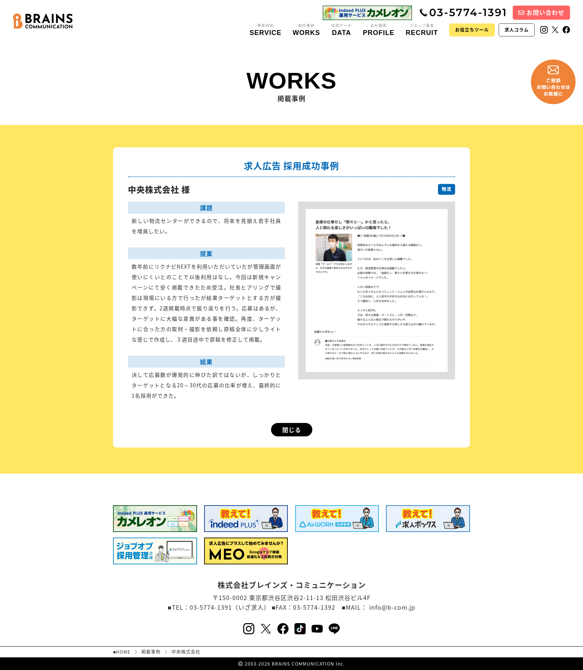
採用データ (341, 30)
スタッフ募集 (422, 30)
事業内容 (265, 30)
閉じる (291, 429)
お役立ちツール (472, 29)
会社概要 (378, 30)
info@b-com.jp (392, 607)
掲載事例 (151, 651)
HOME (123, 651)
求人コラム (517, 29)
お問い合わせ (541, 12)
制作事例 (306, 30)
